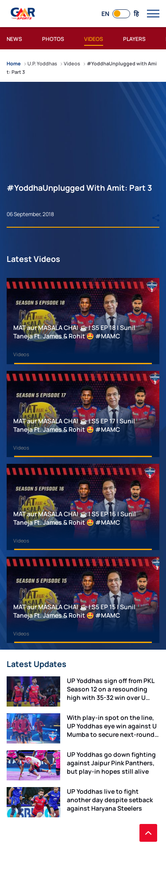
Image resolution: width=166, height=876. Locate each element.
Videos (21, 354)
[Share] (155, 213)
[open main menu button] (153, 14)
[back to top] (148, 833)
